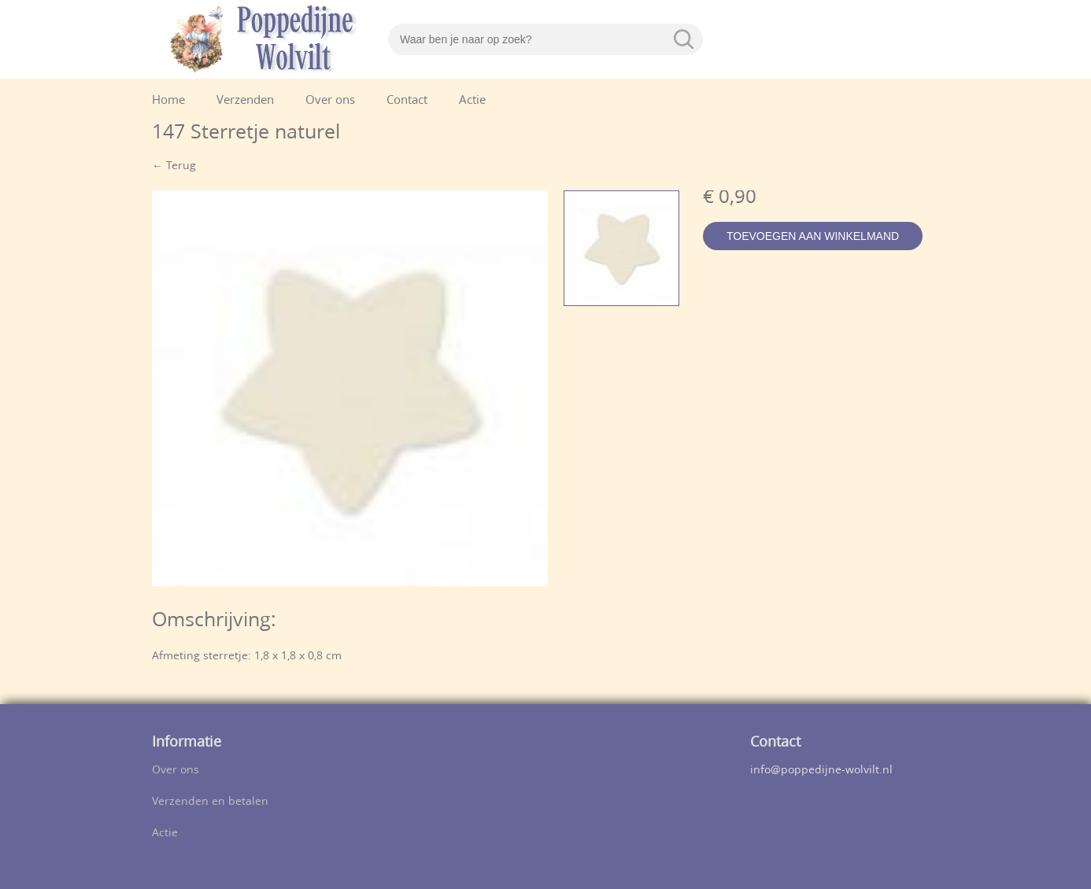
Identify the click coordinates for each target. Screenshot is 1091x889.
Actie (472, 101)
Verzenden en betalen (210, 802)
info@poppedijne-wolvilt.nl (821, 770)
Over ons (330, 101)
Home (168, 101)
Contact (406, 101)
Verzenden (245, 101)
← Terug (174, 166)
